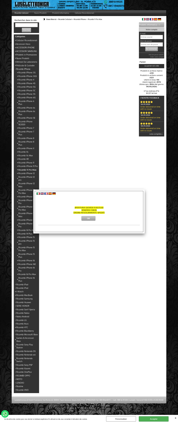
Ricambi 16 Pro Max (27, 274)
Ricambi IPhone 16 (26, 260)
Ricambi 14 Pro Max (27, 230)
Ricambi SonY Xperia (25, 309)
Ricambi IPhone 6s (26, 107)
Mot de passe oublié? (156, 55)
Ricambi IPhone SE (26, 118)
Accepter (153, 419)
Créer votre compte (157, 57)
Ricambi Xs (23, 151)
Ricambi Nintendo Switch (24, 359)
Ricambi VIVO (22, 390)
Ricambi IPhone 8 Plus (26, 143)
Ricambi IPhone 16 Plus (26, 279)
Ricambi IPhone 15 (26, 237)
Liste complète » (156, 134)
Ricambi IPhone (23, 69)
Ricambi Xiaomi (23, 368)
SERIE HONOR (22, 306)
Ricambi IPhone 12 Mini (26, 185)
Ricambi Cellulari (22, 13)
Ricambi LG (21, 320)
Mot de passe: (146, 41)
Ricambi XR (23, 159)
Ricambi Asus (22, 323)
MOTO (19, 379)
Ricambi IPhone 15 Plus (26, 255)
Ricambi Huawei (23, 302)
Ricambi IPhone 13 (26, 196)
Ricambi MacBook (24, 295)
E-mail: (143, 33)
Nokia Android (22, 316)
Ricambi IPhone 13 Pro (26, 201)
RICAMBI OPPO (23, 375)
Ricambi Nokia (22, 313)
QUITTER (175, 417)
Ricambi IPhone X (26, 148)
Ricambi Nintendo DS (26, 351)
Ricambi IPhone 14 (26, 220)
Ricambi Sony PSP (24, 365)
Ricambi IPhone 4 (26, 79)
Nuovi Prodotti (40, 13)
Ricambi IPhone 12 (26, 173)
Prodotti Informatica (60, 13)
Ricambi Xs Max (25, 155)
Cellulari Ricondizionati (84, 13)
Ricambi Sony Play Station (24, 346)
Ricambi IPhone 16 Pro (26, 269)
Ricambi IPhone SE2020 (25, 123)
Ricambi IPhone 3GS (27, 76)
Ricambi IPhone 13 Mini (26, 214)
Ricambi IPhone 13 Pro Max (26, 208)
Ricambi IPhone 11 (26, 162)
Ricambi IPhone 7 (26, 128)
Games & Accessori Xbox (25, 339)
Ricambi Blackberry (25, 330)
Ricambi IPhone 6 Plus (26, 102)
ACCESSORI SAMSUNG (26, 51)
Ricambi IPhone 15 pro (26, 242)
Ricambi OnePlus (24, 372)
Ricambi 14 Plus (25, 233)
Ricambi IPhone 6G (27, 97)
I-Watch (19, 291)
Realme (19, 386)
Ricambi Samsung (24, 298)
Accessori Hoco (23, 44)
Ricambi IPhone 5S (26, 94)
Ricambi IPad (22, 284)
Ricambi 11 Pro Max (27, 169)
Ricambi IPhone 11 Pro (28, 166)
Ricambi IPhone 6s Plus (26, 112)
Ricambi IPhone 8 (26, 138)
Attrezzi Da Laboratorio (26, 62)
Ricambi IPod (22, 288)
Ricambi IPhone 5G (27, 86)
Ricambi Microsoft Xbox (27, 334)
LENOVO (20, 382)
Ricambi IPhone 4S (26, 83)
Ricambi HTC (22, 327)
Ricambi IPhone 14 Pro (26, 225)
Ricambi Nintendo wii (26, 354)
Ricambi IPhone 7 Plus (26, 133)
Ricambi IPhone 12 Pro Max (26, 191)
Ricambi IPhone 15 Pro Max (26, 249)
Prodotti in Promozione (26, 54)
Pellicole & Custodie (25, 65)
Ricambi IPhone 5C (26, 90)
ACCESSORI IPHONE (25, 47)
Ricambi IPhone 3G (27, 72)
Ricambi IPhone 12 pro (26, 178)
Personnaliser (121, 419)
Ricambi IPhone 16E (27, 264)
